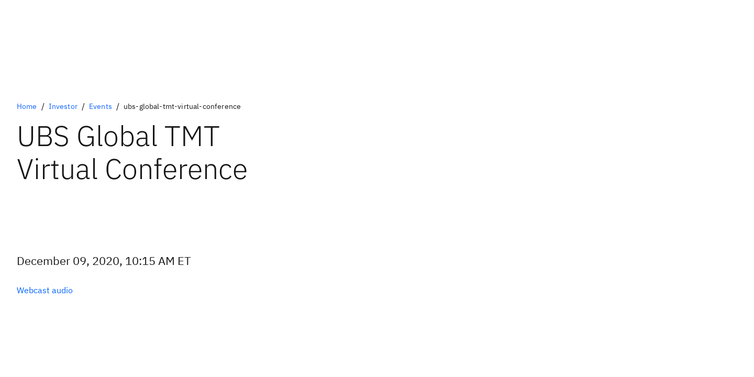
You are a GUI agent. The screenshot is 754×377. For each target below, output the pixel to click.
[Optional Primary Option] (45, 290)
